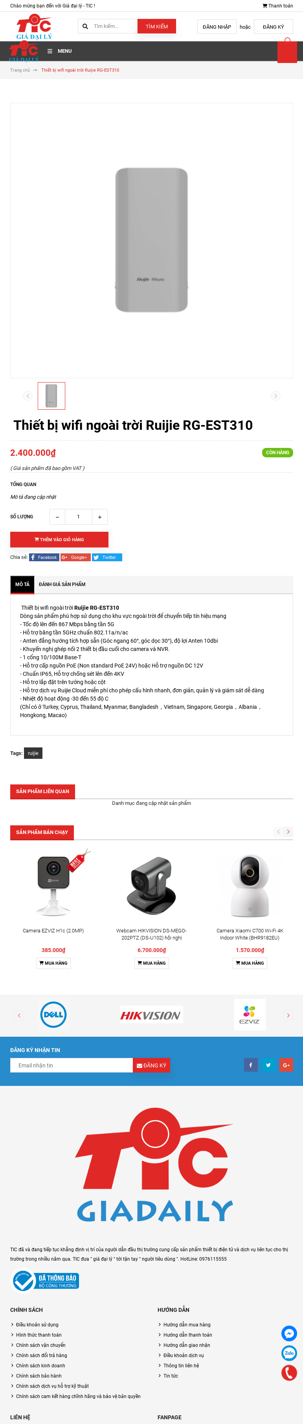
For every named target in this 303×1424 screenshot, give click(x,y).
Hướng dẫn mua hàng (187, 1250)
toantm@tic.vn (43, 1390)
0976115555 (41, 1375)
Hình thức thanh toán (39, 1260)
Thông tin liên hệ (181, 1291)
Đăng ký (273, 27)
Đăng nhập (217, 27)
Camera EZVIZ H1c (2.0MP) (53, 856)
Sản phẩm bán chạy (42, 832)
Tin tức (170, 1301)
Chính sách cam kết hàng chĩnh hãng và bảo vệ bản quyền (78, 1321)
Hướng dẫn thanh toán (187, 1260)
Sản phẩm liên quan (42, 791)
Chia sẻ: (19, 557)
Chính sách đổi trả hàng (41, 1280)
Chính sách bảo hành (39, 1301)
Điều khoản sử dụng (37, 1250)
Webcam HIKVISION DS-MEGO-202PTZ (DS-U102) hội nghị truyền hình (151, 863)
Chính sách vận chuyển (41, 1270)
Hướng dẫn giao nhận (186, 1270)
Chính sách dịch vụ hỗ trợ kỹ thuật (52, 1311)
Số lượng (21, 517)
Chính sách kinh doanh (40, 1291)
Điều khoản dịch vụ (183, 1280)
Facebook (169, 1356)
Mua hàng (53, 888)
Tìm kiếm (157, 27)
